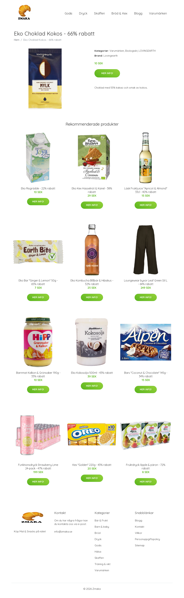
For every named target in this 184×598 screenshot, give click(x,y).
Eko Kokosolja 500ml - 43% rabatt (92, 376)
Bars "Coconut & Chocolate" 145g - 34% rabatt (145, 377)
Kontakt (139, 530)
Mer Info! (107, 76)
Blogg (138, 15)
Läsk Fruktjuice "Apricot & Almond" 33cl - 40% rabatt (145, 193)
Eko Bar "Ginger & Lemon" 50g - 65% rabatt (38, 285)
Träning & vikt (102, 567)
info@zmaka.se (63, 535)
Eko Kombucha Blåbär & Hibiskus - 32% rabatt (92, 285)
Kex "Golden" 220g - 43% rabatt (91, 468)
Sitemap (140, 548)
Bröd (97, 536)
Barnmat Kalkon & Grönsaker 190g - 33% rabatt (38, 377)
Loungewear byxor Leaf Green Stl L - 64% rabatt (145, 285)
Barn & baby (102, 530)
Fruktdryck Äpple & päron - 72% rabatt (145, 470)
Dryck (83, 15)
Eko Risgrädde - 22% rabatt (38, 191)
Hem (16, 43)
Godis (68, 15)
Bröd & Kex (119, 15)
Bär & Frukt (101, 523)
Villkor (138, 536)
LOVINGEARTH (147, 54)
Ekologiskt (131, 54)
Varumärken (158, 15)
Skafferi (99, 15)
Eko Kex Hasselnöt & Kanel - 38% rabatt (92, 193)
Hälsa (98, 555)
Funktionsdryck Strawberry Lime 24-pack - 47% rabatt (38, 470)
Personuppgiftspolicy (147, 542)
